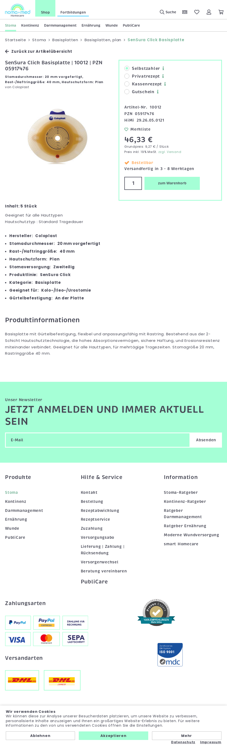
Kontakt (89, 492)
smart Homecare (181, 544)
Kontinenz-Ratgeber (185, 501)
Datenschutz (183, 742)
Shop (45, 12)
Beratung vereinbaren (104, 571)
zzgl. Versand (169, 152)
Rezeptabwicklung (100, 510)
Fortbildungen (73, 12)
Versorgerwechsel (100, 562)
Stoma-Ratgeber (181, 492)
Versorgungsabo (98, 537)
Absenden (206, 440)
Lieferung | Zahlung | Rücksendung (103, 549)
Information (181, 477)
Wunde (111, 25)
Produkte (18, 477)
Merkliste (137, 129)
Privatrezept (142, 76)
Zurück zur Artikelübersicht (38, 51)
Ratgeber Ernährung (185, 526)
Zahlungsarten (25, 603)
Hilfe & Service (102, 477)
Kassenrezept (143, 84)
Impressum (210, 742)
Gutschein (139, 91)
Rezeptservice (95, 519)
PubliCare (131, 25)
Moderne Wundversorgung (191, 535)
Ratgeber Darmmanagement (183, 513)
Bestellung (92, 501)
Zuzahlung (92, 528)
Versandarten (24, 658)
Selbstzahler (142, 68)
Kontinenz (30, 25)
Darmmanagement (60, 25)
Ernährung (91, 25)
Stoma (10, 25)
